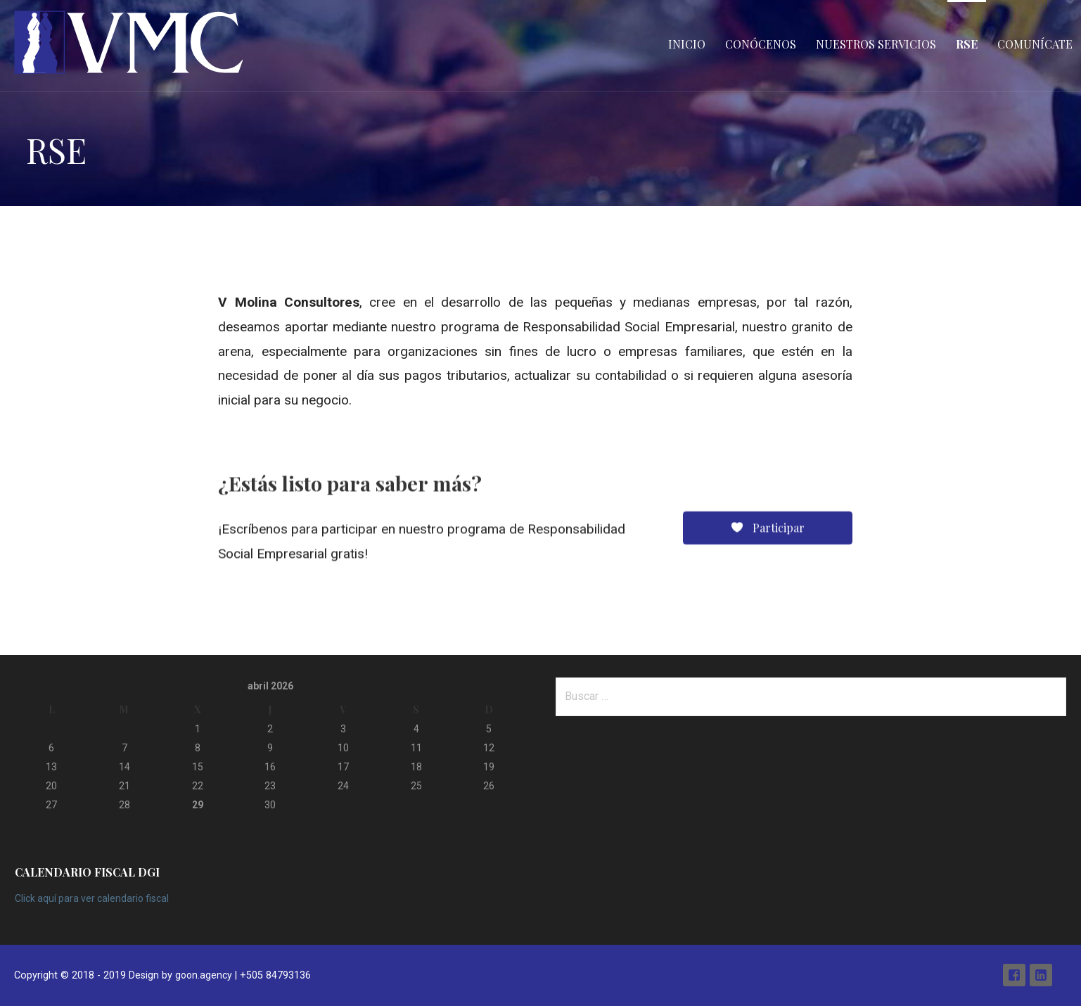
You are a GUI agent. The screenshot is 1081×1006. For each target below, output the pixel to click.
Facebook (1014, 975)
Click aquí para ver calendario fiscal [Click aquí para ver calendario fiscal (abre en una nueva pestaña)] (92, 898)
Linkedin (1041, 975)
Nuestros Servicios (876, 44)
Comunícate (1035, 44)
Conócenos (760, 44)
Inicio (686, 44)
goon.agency (203, 975)
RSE (967, 44)
